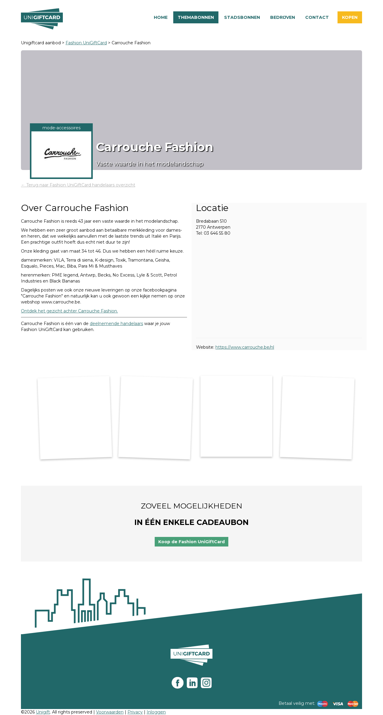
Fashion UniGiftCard (86, 42)
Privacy (135, 712)
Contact (317, 17)
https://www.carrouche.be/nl (244, 347)
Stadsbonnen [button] (242, 17)
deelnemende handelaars (116, 323)
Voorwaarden (110, 712)
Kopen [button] (350, 17)
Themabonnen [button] (196, 17)
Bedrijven (282, 17)
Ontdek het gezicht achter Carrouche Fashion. (69, 311)
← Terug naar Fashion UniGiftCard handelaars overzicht (78, 185)
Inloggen (156, 712)
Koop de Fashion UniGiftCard (191, 541)
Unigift (43, 712)
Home (161, 17)
